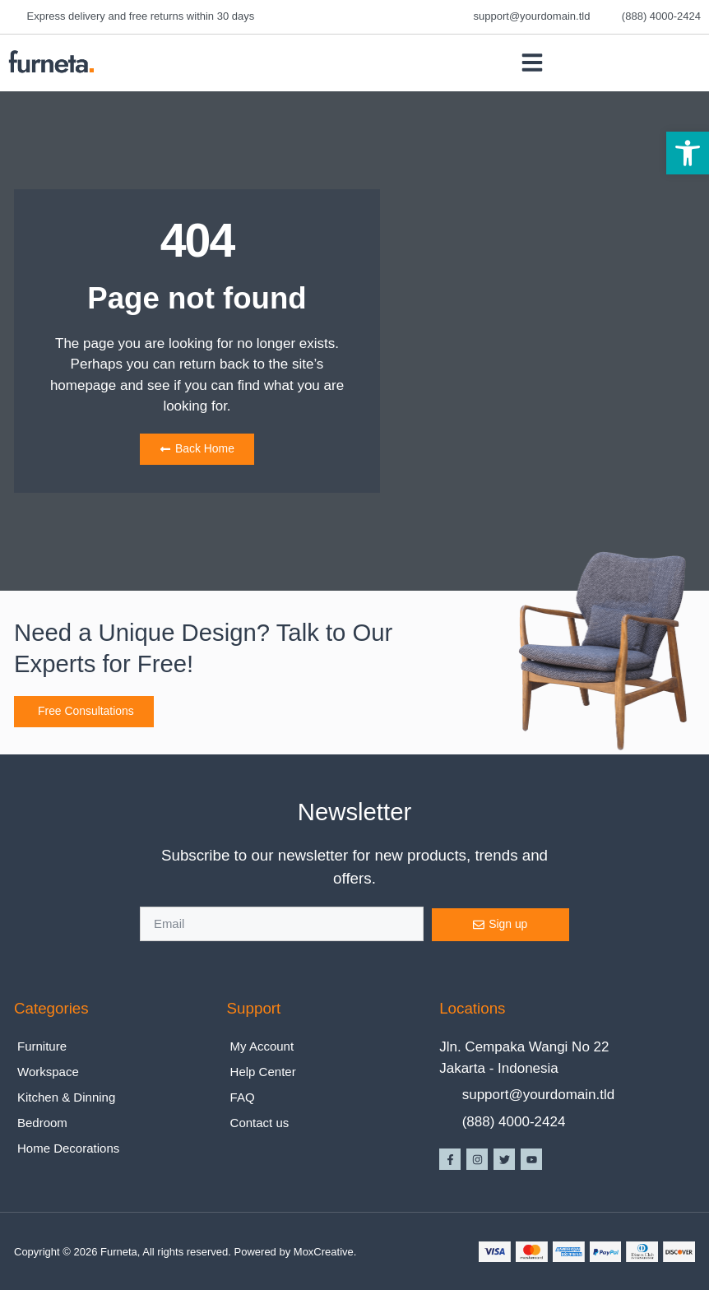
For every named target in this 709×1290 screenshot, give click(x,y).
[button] (687, 153)
